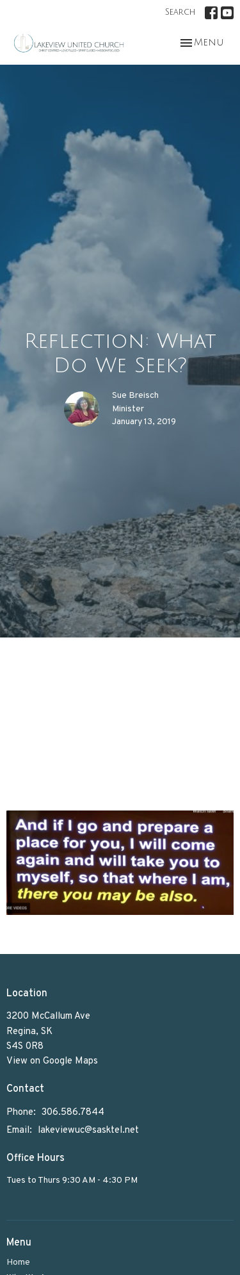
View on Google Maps (52, 1061)
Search (180, 12)
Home (18, 1262)
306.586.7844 (73, 1112)
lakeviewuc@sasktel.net (88, 1130)
